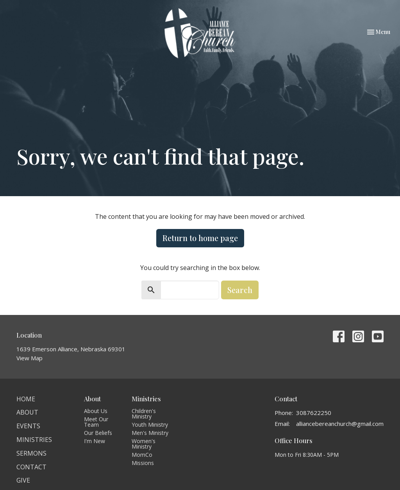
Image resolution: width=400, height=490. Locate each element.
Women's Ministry (143, 443)
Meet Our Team (96, 421)
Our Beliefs (98, 432)
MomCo (142, 454)
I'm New (94, 441)
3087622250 (313, 413)
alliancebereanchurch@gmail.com (340, 423)
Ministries (34, 439)
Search (239, 289)
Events (28, 426)
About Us (95, 411)
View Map (29, 358)
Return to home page (200, 237)
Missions (143, 463)
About (27, 412)
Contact (31, 467)
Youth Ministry (150, 424)
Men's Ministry (150, 432)
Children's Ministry (144, 413)
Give (23, 480)
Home (25, 399)
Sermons (31, 453)
